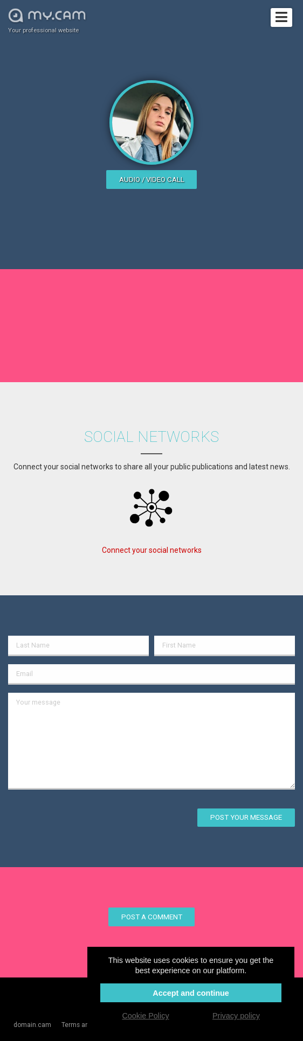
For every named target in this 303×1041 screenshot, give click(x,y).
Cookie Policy (145, 1015)
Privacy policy (236, 1015)
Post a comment (151, 917)
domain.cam (32, 1025)
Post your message (246, 817)
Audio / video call (151, 179)
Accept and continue (191, 993)
